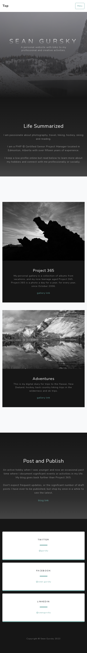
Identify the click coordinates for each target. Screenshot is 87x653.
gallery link (43, 293)
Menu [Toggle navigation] (79, 5)
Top (6, 6)
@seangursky (43, 612)
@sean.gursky (43, 581)
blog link (43, 500)
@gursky (43, 550)
